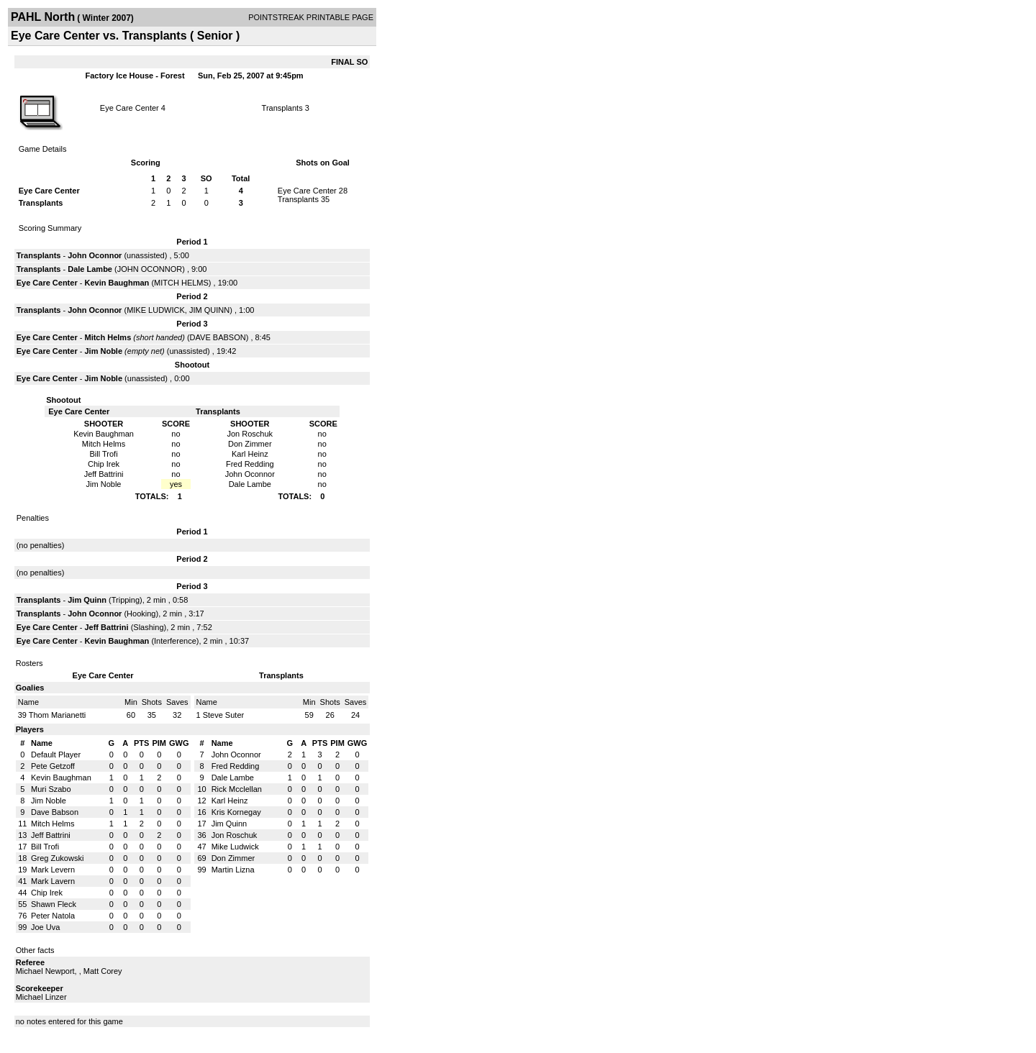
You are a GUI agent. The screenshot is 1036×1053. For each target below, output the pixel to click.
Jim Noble (103, 351)
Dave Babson (54, 812)
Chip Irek (47, 892)
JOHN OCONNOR (149, 269)
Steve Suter (223, 715)
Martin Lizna (233, 869)
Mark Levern (53, 869)
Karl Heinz (230, 800)
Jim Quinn (87, 600)
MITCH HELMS (181, 282)
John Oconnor (95, 255)
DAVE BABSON (218, 337)
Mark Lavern (53, 881)
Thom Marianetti (57, 715)
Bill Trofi (45, 846)
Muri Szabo (51, 789)
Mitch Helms (107, 337)
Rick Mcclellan (237, 789)
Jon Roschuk (235, 835)
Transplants (282, 108)
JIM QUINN (209, 310)
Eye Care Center (129, 108)
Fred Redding (236, 766)
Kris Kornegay (236, 812)
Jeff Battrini (106, 627)
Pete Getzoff (53, 766)
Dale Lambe (90, 269)
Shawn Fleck (53, 904)
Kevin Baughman (116, 282)
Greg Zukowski (57, 858)
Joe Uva (45, 927)
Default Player (56, 754)
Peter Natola (53, 915)
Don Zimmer (233, 858)
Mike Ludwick (235, 846)
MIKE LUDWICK (156, 310)
